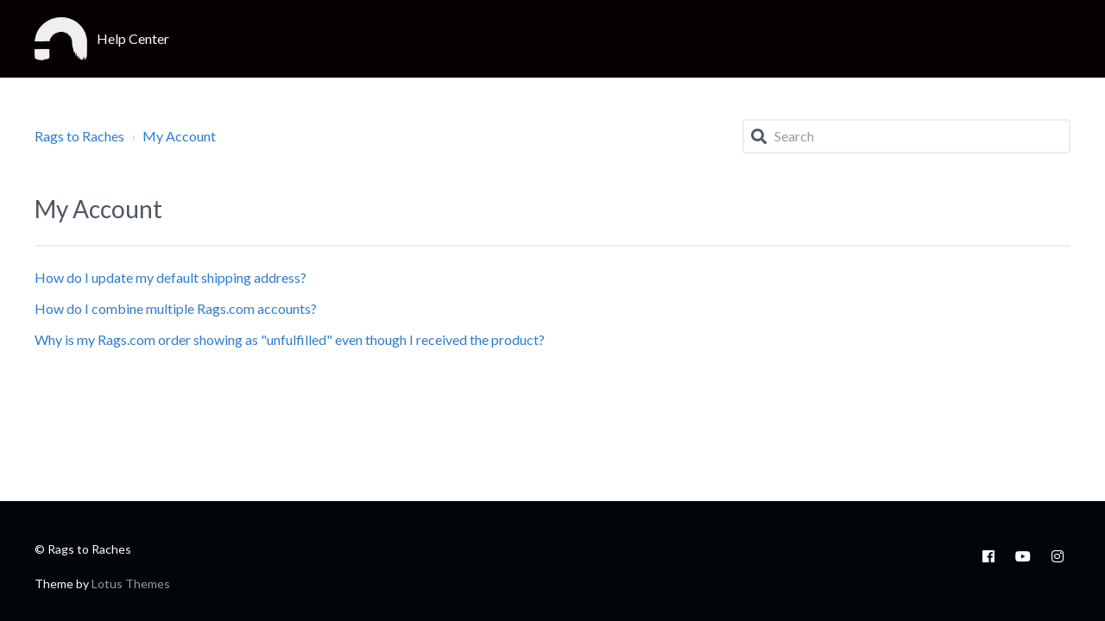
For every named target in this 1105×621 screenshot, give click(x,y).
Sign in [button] (1041, 38)
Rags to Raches (79, 136)
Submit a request (940, 38)
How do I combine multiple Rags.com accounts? (176, 308)
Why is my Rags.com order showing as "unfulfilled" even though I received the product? (290, 339)
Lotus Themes (131, 583)
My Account (179, 136)
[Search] (906, 136)
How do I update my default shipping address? (170, 277)
